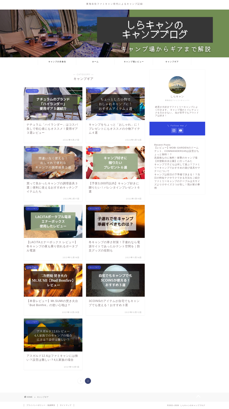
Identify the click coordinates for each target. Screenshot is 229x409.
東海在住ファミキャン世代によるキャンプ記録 (114, 3)
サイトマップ (65, 405)
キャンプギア (172, 61)
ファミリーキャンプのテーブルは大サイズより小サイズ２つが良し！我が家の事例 (177, 184)
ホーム (95, 61)
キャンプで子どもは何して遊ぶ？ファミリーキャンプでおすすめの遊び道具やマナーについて (177, 167)
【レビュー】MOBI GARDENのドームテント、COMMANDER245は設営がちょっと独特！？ (176, 151)
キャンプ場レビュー (134, 61)
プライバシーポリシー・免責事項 (40, 405)
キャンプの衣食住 (57, 61)
